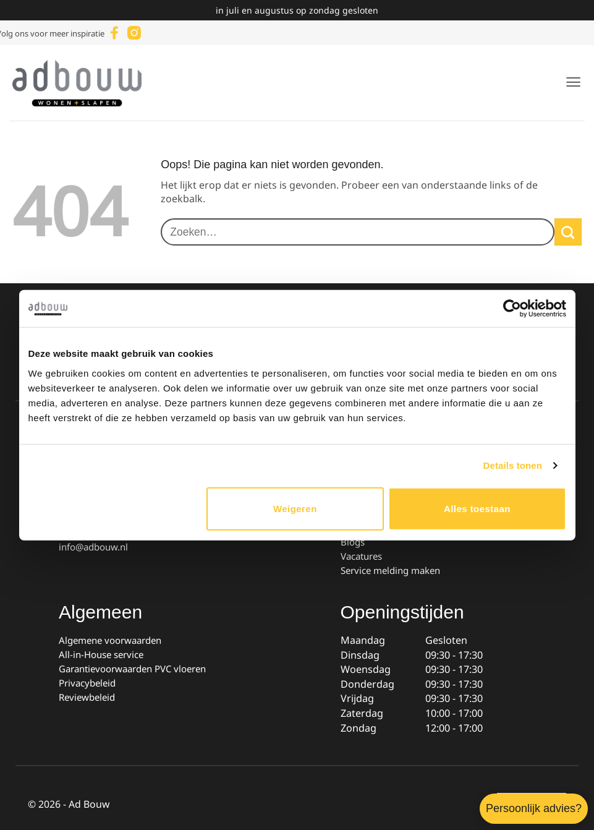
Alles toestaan (477, 508)
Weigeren (295, 508)
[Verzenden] (568, 232)
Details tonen (512, 465)
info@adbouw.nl (93, 547)
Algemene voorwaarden (110, 640)
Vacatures (361, 556)
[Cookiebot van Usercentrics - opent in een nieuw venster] (512, 308)
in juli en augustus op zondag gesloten (297, 10)
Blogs (353, 542)
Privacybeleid (87, 683)
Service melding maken (390, 570)
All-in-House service (101, 654)
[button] (573, 82)
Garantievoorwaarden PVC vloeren (132, 668)
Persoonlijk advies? (534, 808)
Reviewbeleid (87, 697)
